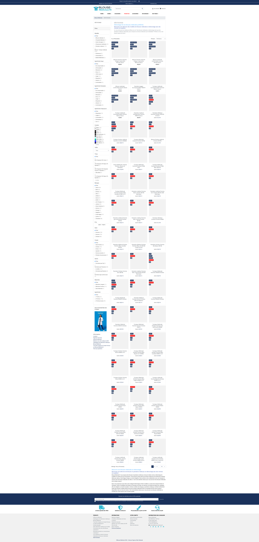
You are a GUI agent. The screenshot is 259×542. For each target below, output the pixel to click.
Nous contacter (115, 526)
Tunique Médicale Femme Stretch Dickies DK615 (138, 326)
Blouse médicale (100, 38)
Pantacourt (99, 53)
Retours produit (133, 519)
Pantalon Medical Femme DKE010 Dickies (120, 325)
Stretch (98, 80)
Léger (98, 76)
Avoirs (131, 522)
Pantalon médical (101, 46)
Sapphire (98, 212)
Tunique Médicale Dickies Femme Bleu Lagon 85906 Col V (138, 379)
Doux (98, 72)
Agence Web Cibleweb (138, 540)
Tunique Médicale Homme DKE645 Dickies (157, 271)
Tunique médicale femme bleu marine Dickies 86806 (120, 459)
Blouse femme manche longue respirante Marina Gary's (138, 61)
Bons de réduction (134, 525)
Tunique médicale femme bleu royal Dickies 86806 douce (138, 459)
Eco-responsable (100, 65)
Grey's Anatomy (100, 206)
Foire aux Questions (116, 528)
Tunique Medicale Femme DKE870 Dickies (120, 298)
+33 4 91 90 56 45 (153, 523)
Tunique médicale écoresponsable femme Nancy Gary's (120, 114)
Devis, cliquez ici (129, 3)
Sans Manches (100, 288)
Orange (98, 210)
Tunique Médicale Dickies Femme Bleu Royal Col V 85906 (138, 352)
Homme (99, 232)
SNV (97, 193)
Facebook (150, 527)
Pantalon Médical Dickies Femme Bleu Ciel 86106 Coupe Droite (139, 246)
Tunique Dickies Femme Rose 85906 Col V (120, 378)
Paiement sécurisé (97, 337)
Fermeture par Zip (100, 263)
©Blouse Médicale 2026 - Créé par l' (124, 540)
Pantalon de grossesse (102, 255)
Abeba (98, 195)
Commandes (133, 520)
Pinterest (161, 527)
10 (161, 466)
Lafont (98, 216)
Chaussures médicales (102, 44)
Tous (97, 36)
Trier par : (153, 38)
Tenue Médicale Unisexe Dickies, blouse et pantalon (120, 166)
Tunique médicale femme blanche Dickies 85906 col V (157, 379)
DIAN (98, 200)
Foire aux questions (97, 348)
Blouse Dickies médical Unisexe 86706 (157, 140)
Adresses (132, 523)
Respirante (99, 113)
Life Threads (100, 202)
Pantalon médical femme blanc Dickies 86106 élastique (139, 192)
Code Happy (100, 214)
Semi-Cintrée (100, 244)
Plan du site (114, 525)
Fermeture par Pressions (101, 267)
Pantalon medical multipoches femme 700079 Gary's (138, 114)
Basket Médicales (100, 57)
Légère (98, 115)
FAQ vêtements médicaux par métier (101, 526)
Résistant (99, 70)
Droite (98, 249)
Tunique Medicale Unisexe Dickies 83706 (139, 140)
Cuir (97, 121)
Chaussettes (99, 55)
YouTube (158, 527)
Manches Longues (101, 284)
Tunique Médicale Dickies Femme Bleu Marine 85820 (120, 432)
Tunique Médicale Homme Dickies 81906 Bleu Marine (157, 166)
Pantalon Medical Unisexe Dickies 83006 (157, 218)
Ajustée (98, 251)
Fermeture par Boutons (102, 271)
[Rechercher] (129, 8)
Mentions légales (116, 517)
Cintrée (99, 246)
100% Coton (99, 74)
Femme (99, 234)
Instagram (163, 527)
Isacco (98, 198)
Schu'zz (98, 208)
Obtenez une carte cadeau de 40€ (101, 341)
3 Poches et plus (101, 301)
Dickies (98, 191)
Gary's (98, 187)
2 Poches (99, 298)
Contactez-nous (153, 3)
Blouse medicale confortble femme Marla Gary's (120, 88)
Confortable (99, 82)
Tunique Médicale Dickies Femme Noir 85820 (120, 405)
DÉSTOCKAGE (98, 22)
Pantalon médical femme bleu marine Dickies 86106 (139, 219)
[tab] (129, 1)
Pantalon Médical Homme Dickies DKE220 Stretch (157, 114)
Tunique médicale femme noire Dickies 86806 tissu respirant (157, 459)
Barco (98, 189)
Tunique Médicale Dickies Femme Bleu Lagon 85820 (138, 405)
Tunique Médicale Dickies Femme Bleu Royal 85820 (157, 432)
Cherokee (99, 218)
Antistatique (99, 119)
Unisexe (99, 236)
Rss (156, 527)
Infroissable (99, 68)
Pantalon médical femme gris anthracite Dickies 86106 (120, 219)
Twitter (153, 527)
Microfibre (99, 172)
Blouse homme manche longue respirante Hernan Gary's (120, 61)
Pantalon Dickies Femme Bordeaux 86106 (157, 245)
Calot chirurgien (100, 42)
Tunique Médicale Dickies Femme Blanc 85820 (157, 405)
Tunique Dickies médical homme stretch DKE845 (120, 140)
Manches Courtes (101, 286)
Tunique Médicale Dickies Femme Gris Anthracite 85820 (138, 432)
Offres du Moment (97, 339)
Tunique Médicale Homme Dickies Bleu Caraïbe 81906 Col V (120, 192)
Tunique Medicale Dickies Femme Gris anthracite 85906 (157, 326)
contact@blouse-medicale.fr (156, 525)
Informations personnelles (136, 517)
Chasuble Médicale (101, 40)
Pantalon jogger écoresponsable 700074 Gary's (138, 88)
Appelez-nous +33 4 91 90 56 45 (105, 3)
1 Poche (99, 296)
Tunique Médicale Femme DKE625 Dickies (157, 298)
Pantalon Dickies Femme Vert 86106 (120, 271)
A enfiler (99, 269)
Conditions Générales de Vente (119, 519)
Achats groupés (96, 525)
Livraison (95, 336)
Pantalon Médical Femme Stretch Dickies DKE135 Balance (138, 299)
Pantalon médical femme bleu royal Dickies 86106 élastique (139, 272)
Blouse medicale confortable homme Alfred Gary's (157, 61)
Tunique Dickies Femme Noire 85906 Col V (120, 351)
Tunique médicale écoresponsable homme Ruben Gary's (157, 88)
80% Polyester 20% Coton (101, 160)
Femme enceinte (100, 253)
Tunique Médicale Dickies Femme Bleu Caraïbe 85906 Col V (157, 352)
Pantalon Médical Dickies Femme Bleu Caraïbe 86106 (120, 246)
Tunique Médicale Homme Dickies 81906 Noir (139, 166)
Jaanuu (98, 204)
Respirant (99, 78)
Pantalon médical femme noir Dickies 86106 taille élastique (157, 192)
